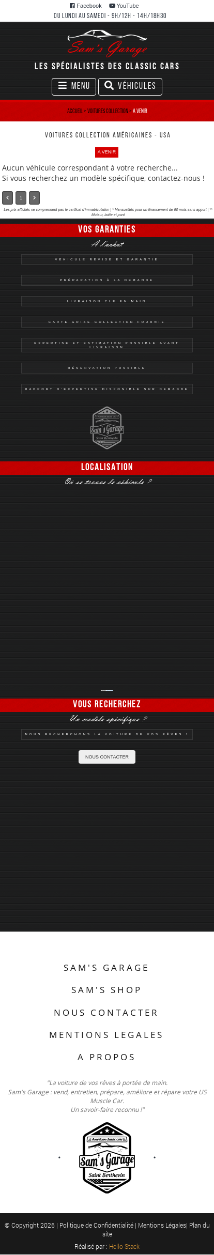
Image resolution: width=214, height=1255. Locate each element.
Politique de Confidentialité (97, 1225)
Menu (76, 88)
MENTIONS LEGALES (106, 1035)
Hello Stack (124, 1246)
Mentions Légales (162, 1225)
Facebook (85, 6)
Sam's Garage (109, 690)
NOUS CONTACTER (107, 757)
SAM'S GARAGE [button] (106, 967)
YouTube (124, 6)
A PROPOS (107, 1057)
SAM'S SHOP (106, 990)
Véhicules (130, 88)
